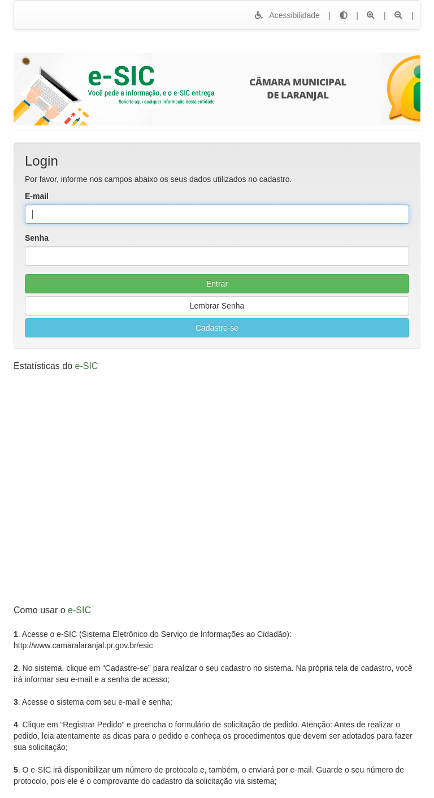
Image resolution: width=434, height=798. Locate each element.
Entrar (217, 283)
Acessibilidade (287, 15)
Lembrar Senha (217, 305)
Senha (37, 237)
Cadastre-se (217, 327)
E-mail (37, 196)
